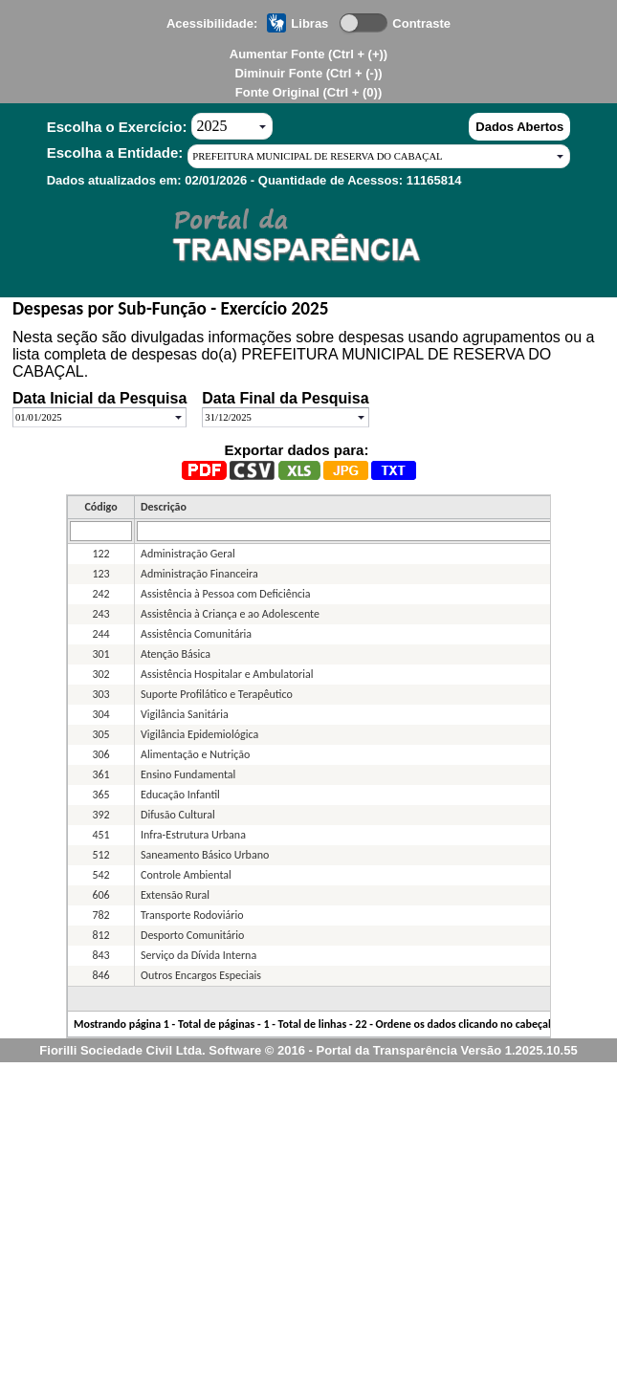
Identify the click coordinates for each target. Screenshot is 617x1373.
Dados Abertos (519, 127)
